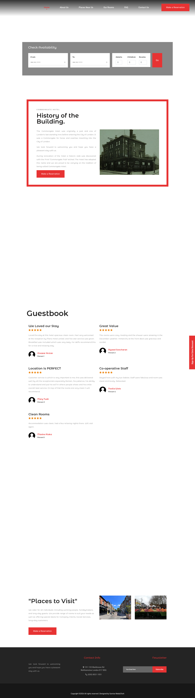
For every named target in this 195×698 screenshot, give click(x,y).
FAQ (126, 7)
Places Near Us (86, 7)
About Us (64, 7)
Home (46, 7)
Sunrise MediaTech (116, 694)
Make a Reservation (175, 7)
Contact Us (143, 7)
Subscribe (159, 669)
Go (157, 60)
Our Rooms (109, 7)
